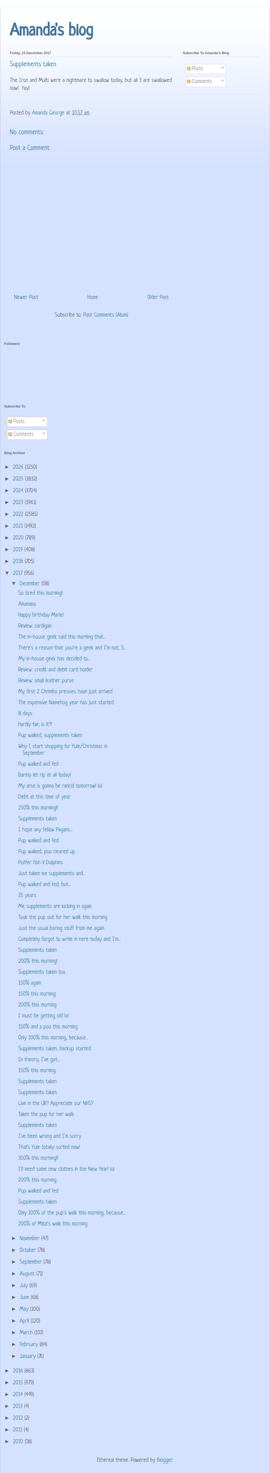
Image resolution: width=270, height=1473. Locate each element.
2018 (19, 562)
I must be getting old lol (43, 1016)
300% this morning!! (38, 1158)
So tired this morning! (40, 593)
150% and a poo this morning (48, 1027)
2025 (19, 479)
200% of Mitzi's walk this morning (52, 1224)
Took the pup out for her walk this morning (62, 918)
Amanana (27, 604)
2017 (18, 574)
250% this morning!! (38, 808)
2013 (18, 1407)
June (25, 1298)
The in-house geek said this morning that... (62, 637)
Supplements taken (37, 819)
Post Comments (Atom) (105, 315)
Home (92, 298)
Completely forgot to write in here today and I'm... (69, 940)
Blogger (164, 1460)
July (25, 1286)
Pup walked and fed (38, 764)
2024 (19, 491)
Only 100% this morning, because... (53, 1038)
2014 (18, 1395)
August (28, 1274)
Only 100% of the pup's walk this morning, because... (72, 1213)
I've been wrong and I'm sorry (49, 1137)
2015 (18, 1383)
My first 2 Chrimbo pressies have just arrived (65, 692)
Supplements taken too (41, 972)
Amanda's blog (51, 31)
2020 (19, 538)
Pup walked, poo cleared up (46, 852)
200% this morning (37, 1005)
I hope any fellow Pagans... (45, 830)
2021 (18, 526)
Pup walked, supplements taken (50, 736)
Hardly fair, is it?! (35, 725)
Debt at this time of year (44, 797)
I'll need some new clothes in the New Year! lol (66, 1169)
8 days (25, 714)
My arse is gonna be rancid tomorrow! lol (60, 786)
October (29, 1251)
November (30, 1239)
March (27, 1333)
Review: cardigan (34, 626)
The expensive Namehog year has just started (66, 703)
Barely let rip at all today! (44, 775)
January (28, 1357)
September (32, 1262)
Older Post (158, 298)
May (25, 1309)
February (30, 1345)
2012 (18, 1418)
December (31, 584)
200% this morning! (37, 961)
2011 (18, 1430)
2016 (18, 1371)
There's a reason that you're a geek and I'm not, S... (72, 648)
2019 (18, 550)
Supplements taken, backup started (54, 1049)
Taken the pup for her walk (46, 1115)
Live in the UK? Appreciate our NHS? (55, 1104)
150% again (29, 983)
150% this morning (37, 994)
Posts (195, 69)
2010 (19, 1442)
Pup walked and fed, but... (44, 885)
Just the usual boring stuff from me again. (61, 929)
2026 (19, 467)
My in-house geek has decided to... (54, 659)
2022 (19, 515)
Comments (199, 82)
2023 (19, 503)
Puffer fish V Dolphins (40, 863)
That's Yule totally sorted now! (49, 1148)
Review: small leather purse (46, 681)
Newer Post (26, 298)
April (25, 1321)
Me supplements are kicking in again (55, 907)
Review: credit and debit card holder (55, 670)
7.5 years (27, 896)
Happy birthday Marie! (41, 615)
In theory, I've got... (39, 1060)
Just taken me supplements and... (52, 874)
